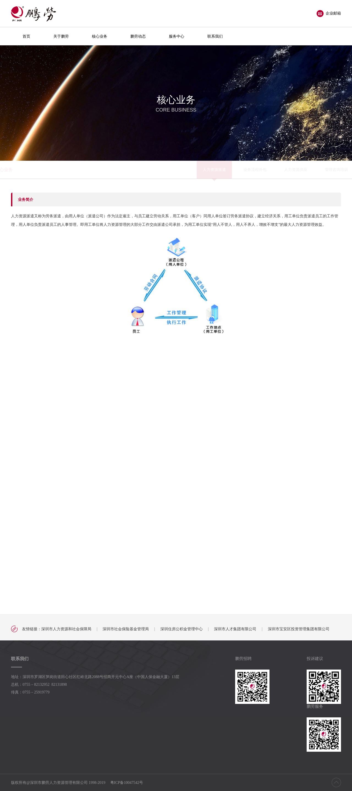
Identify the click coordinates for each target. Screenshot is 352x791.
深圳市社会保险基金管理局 (126, 629)
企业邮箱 (329, 13)
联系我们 (215, 36)
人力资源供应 (173, 169)
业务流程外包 (132, 169)
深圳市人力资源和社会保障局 (66, 629)
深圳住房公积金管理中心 (181, 629)
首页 (26, 36)
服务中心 (176, 36)
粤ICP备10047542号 (126, 783)
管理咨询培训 (214, 169)
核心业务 (99, 36)
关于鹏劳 (61, 36)
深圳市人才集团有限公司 (235, 629)
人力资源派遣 (91, 169)
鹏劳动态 (138, 36)
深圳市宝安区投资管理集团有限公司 (298, 629)
